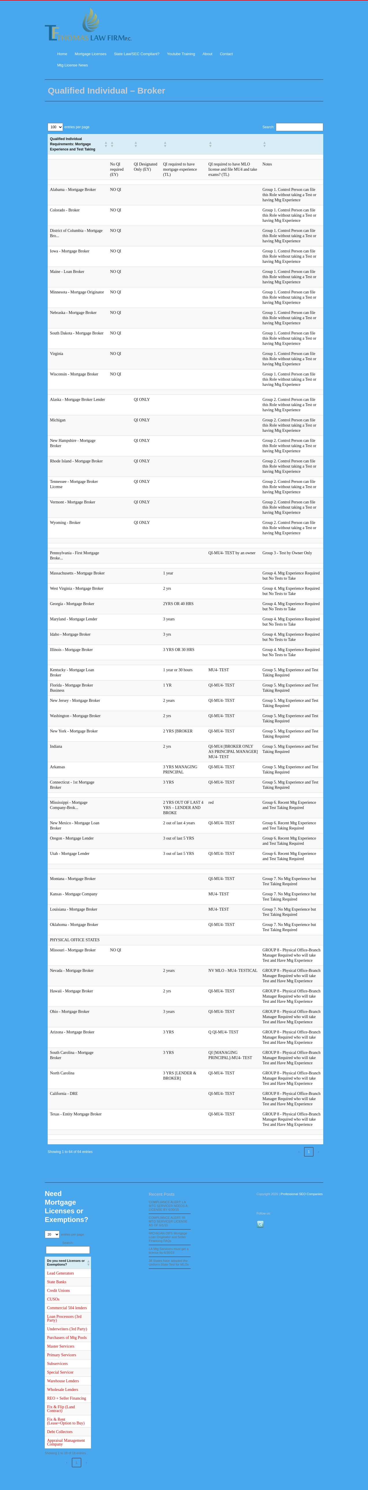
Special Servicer (60, 1372)
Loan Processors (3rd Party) (64, 1318)
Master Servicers (60, 1346)
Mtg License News (72, 65)
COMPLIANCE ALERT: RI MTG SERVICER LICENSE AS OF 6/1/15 (168, 1221)
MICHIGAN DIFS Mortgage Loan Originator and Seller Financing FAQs (168, 1237)
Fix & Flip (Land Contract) (61, 1409)
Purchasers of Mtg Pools (67, 1337)
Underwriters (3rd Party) (67, 1329)
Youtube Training (181, 54)
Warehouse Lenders (63, 1381)
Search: (268, 127)
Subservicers (57, 1363)
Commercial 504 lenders (67, 1308)
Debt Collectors (60, 1432)
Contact (226, 54)
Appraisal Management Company (66, 1442)
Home (62, 54)
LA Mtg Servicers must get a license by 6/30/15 (169, 1250)
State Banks (56, 1282)
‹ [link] (299, 1152)
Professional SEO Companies (302, 1194)
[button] (104, 144)
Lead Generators (60, 1273)
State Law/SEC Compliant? (137, 54)
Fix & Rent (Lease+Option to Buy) (66, 1421)
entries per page (77, 127)
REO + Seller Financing (66, 1398)
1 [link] (309, 1152)
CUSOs (53, 1299)
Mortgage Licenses (91, 54)
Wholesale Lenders (62, 1389)
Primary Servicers (61, 1355)
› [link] (318, 1152)
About (207, 54)
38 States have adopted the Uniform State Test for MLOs (169, 1262)
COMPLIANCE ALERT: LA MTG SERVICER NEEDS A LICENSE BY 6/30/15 (168, 1205)
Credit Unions (58, 1290)
